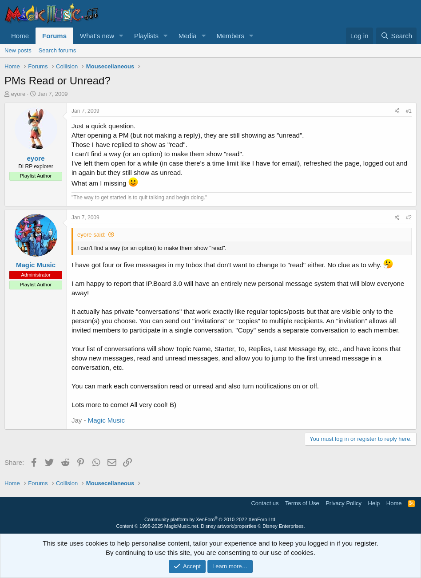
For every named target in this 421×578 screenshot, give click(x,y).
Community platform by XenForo (210, 519)
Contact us (264, 503)
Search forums (57, 50)
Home (20, 36)
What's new (97, 36)
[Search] (396, 36)
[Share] (397, 111)
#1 (409, 111)
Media (188, 36)
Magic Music (106, 420)
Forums (54, 36)
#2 (409, 217)
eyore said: (91, 234)
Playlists (146, 36)
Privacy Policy (343, 503)
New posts (18, 50)
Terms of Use (302, 503)
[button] (121, 36)
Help (374, 503)
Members (231, 36)
